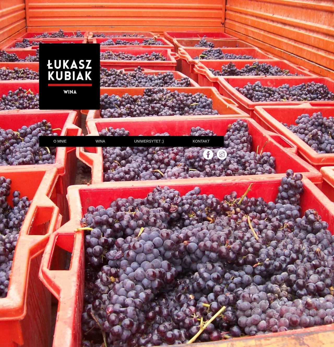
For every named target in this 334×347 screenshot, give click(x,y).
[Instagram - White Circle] (222, 154)
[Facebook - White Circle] (208, 154)
